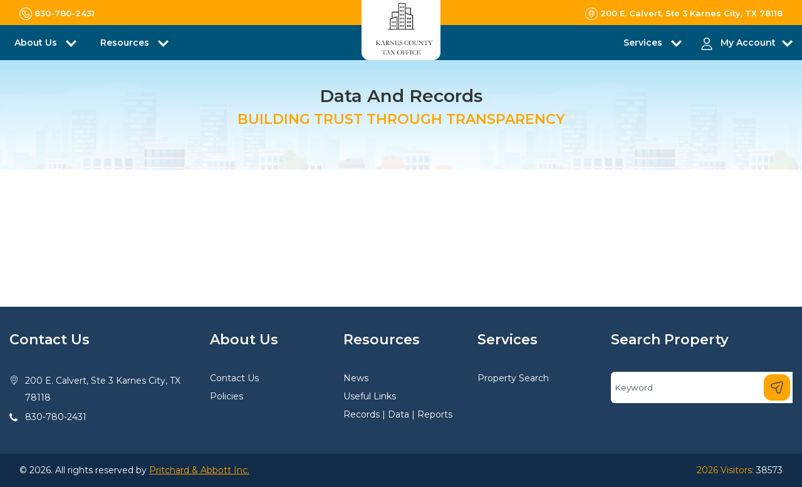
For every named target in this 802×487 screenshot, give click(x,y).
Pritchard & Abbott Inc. (199, 470)
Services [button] (644, 42)
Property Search (513, 378)
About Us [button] (37, 42)
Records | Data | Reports (397, 414)
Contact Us (234, 378)
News (355, 378)
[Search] (702, 387)
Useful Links (369, 396)
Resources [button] (126, 42)
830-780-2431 (55, 417)
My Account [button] (748, 42)
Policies (226, 396)
